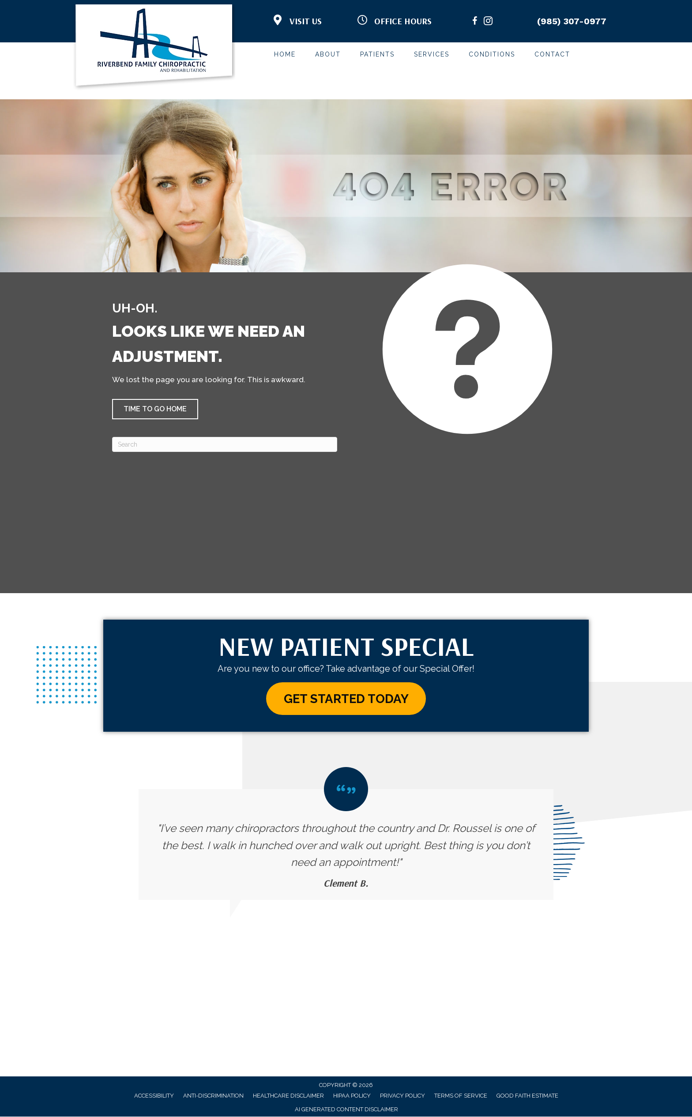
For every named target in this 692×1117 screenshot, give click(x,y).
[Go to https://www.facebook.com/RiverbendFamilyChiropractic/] (474, 22)
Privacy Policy (402, 1096)
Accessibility (154, 1096)
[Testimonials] (346, 833)
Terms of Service (460, 1096)
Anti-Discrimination (213, 1096)
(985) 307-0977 (571, 21)
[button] (155, 409)
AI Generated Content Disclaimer (346, 1109)
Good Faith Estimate (527, 1096)
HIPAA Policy (352, 1096)
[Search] (224, 444)
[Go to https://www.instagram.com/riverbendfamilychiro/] (488, 22)
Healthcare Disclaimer (288, 1096)
